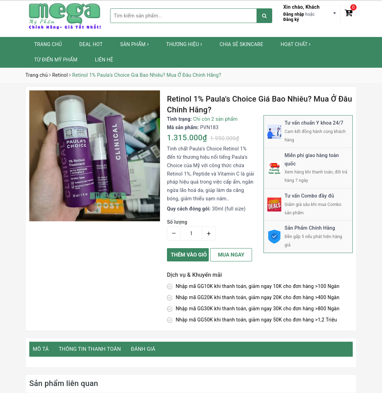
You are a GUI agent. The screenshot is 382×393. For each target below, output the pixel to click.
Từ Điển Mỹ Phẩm (55, 59)
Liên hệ (104, 59)
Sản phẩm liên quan (63, 383)
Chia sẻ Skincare (241, 44)
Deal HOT (91, 44)
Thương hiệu (184, 44)
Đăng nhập (293, 14)
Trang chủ (48, 44)
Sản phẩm (134, 44)
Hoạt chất (296, 44)
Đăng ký (291, 19)
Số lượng (177, 222)
